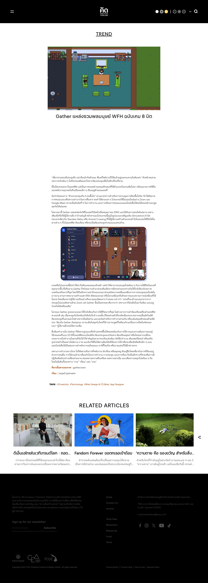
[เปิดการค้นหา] (196, 11)
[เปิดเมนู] (12, 12)
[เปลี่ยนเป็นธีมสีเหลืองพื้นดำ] (166, 11)
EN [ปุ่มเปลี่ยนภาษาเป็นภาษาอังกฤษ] (190, 11)
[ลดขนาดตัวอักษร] (174, 11)
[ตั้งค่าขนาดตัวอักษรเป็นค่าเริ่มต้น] (179, 11)
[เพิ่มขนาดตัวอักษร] (184, 11)
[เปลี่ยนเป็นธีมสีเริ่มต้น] (162, 11)
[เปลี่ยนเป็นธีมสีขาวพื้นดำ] (157, 11)
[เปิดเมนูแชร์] (199, 437)
